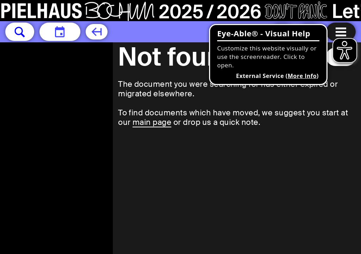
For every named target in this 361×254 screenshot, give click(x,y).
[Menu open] (341, 32)
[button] (19, 32)
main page (152, 122)
